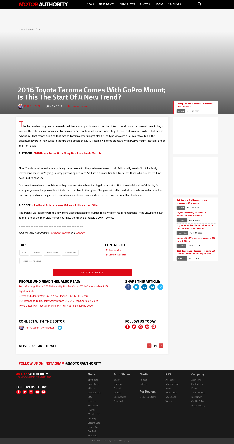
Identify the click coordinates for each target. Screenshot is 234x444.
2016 (24, 253)
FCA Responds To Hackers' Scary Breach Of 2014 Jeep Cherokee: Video (58, 300)
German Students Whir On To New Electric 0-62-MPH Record (53, 295)
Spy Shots (174, 4)
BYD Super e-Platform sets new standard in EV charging (192, 201)
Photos (145, 4)
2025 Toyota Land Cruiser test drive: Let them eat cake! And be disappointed (196, 252)
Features (92, 435)
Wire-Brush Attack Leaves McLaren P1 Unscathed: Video (65, 205)
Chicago (118, 384)
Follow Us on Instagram (60, 363)
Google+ (80, 232)
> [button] (161, 345)
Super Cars (93, 384)
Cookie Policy (197, 401)
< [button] (149, 345)
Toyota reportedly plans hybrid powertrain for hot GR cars (191, 214)
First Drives (106, 4)
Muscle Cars (94, 414)
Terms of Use (198, 392)
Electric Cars (182, 233)
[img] (128, 287)
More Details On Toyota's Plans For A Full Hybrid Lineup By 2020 (56, 305)
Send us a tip (113, 250)
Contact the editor (115, 255)
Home (21, 29)
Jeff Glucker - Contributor (40, 327)
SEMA (117, 379)
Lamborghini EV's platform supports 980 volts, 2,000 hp (196, 239)
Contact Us (197, 384)
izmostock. (138, 440)
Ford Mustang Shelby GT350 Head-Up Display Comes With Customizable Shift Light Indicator (63, 289)
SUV (90, 397)
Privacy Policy (198, 405)
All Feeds (170, 379)
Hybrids (92, 401)
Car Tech (36, 29)
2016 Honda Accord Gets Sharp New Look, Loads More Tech (69, 153)
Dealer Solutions (148, 397)
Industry (92, 418)
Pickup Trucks (52, 253)
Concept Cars (94, 392)
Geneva (117, 392)
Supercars (181, 245)
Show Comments (92, 272)
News (90, 4)
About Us (196, 379)
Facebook (55, 232)
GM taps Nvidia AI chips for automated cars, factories (195, 105)
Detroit (117, 388)
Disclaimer (196, 397)
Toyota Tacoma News (31, 261)
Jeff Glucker (32, 106)
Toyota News (70, 253)
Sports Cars (182, 220)
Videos (159, 4)
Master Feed (172, 384)
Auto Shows (127, 4)
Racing (91, 409)
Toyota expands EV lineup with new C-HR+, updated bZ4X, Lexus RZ (195, 227)
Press (194, 388)
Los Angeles (120, 397)
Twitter (65, 232)
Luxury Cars (93, 427)
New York (118, 401)
